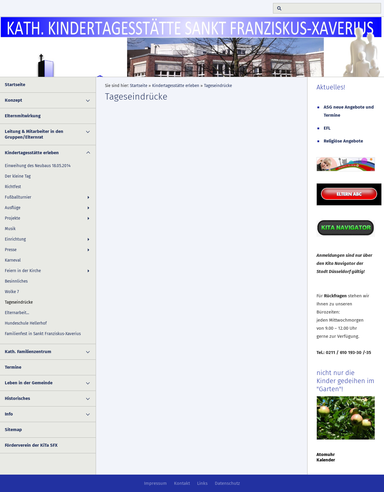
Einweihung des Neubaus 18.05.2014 (37, 165)
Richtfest (13, 186)
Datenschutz (227, 483)
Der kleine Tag (18, 176)
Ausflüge (12, 207)
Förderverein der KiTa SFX (31, 445)
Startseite (15, 84)
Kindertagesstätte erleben (32, 152)
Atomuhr (325, 454)
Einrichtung (15, 239)
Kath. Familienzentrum (28, 351)
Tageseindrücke (19, 302)
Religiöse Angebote (343, 141)
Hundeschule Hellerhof (26, 323)
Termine (13, 367)
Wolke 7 (12, 291)
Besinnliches (16, 281)
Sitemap (13, 429)
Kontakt (182, 483)
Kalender (325, 460)
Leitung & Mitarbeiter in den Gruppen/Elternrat (34, 134)
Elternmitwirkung (22, 115)
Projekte (12, 218)
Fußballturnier (18, 197)
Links (202, 483)
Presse (10, 249)
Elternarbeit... (17, 312)
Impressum (155, 483)
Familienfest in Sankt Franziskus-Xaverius (43, 333)
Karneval (13, 260)
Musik (10, 228)
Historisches (17, 398)
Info (9, 414)
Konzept (13, 100)
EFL (327, 128)
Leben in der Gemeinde (28, 383)
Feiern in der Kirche (23, 270)
